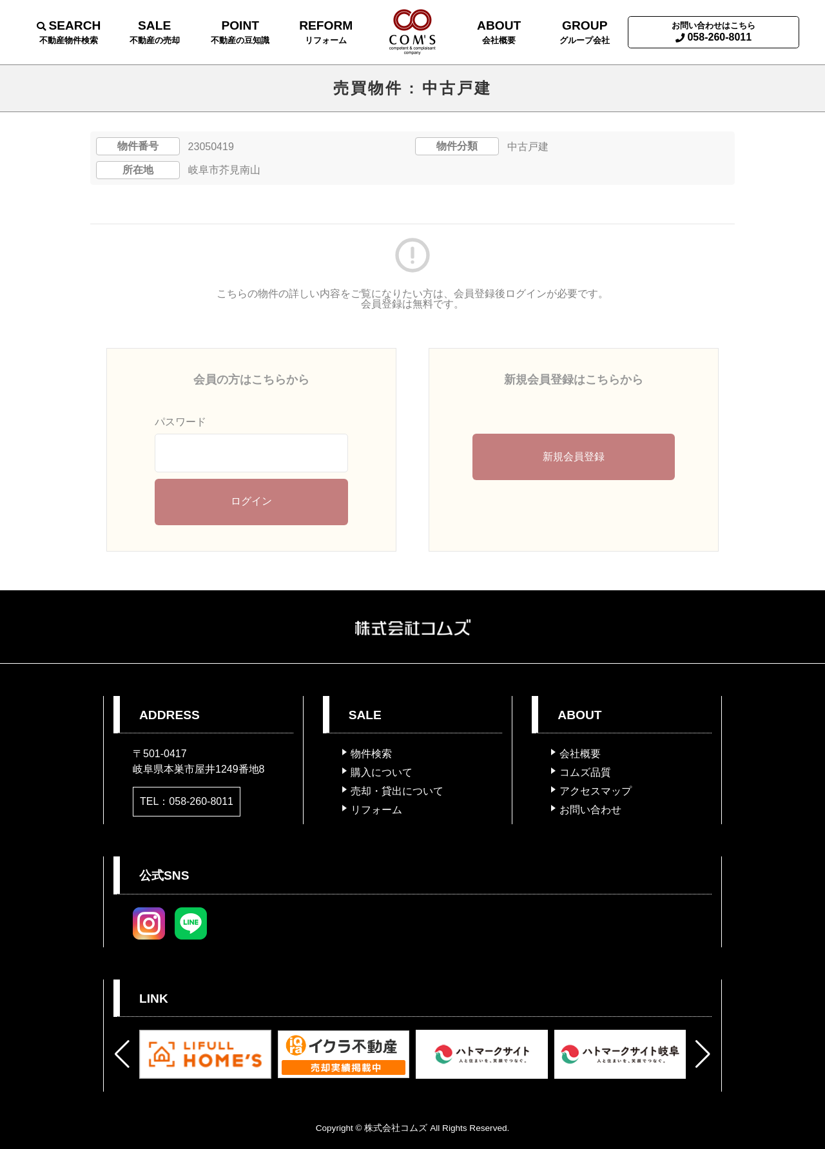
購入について (381, 772)
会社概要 (580, 753)
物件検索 (371, 753)
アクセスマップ (595, 791)
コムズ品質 (585, 772)
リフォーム (376, 809)
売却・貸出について (397, 791)
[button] (122, 1054)
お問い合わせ (590, 809)
